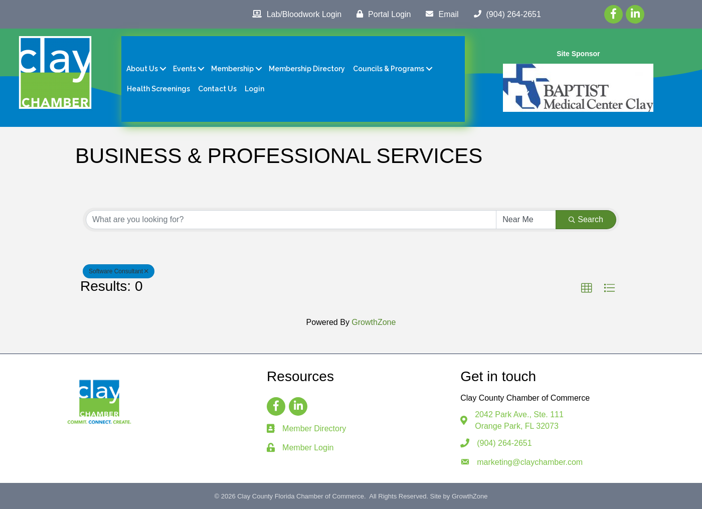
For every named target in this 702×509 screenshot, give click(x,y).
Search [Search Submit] (586, 219)
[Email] (439, 14)
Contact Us (217, 89)
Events (184, 69)
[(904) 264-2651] (505, 14)
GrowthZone (374, 322)
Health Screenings (158, 89)
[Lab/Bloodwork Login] (294, 14)
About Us (142, 69)
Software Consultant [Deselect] (118, 271)
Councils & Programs (388, 69)
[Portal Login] (381, 14)
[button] (587, 288)
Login (254, 89)
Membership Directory (307, 69)
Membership (232, 69)
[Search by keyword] (291, 219)
